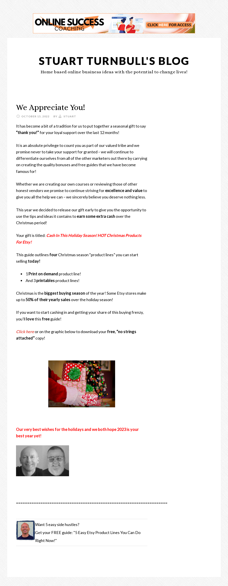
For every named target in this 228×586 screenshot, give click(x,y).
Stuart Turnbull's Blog (114, 60)
